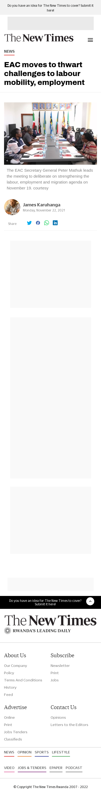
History (10, 687)
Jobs (55, 680)
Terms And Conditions (23, 680)
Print (55, 673)
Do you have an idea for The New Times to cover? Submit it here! (45, 602)
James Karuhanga (41, 204)
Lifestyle (61, 752)
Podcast (74, 767)
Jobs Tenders (15, 732)
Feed (8, 694)
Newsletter (60, 665)
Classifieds (13, 739)
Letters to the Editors (69, 724)
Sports (42, 752)
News (9, 51)
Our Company (15, 665)
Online (9, 717)
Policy (9, 673)
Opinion (25, 752)
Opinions (58, 717)
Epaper (56, 767)
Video (9, 767)
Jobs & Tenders (32, 767)
